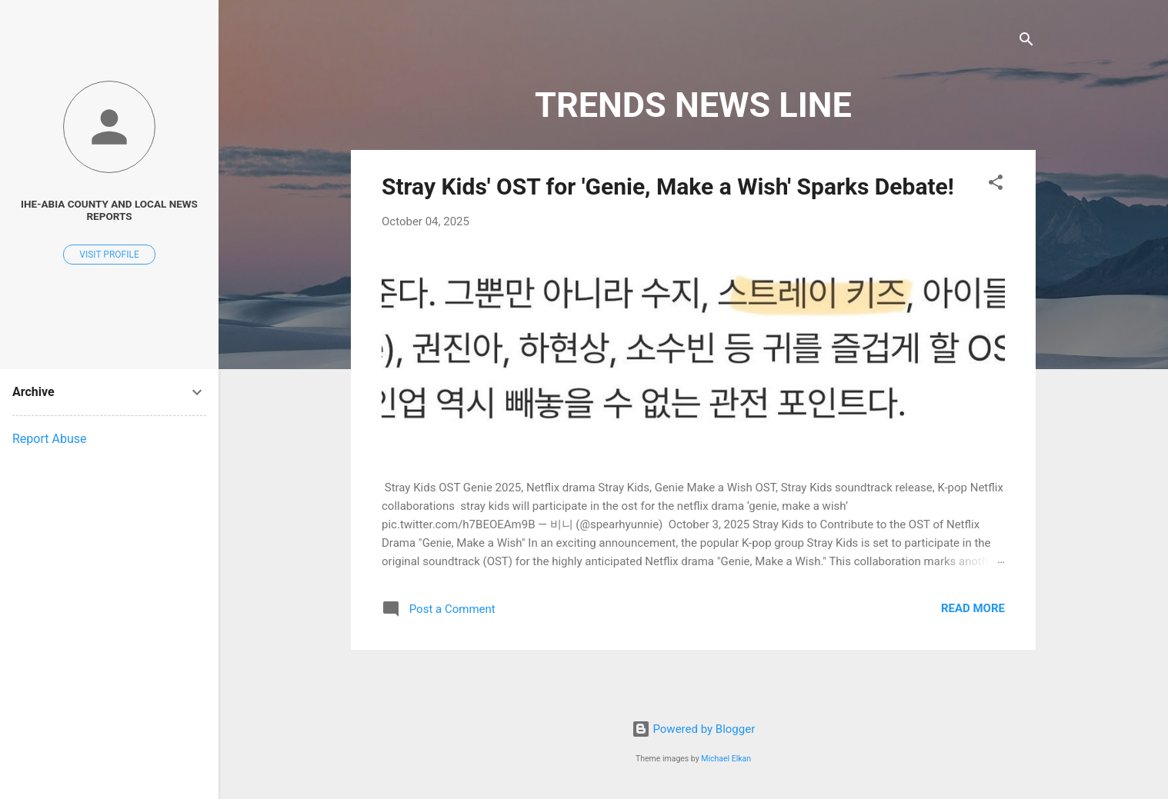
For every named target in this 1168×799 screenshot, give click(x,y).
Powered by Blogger (694, 729)
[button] (995, 185)
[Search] (1026, 41)
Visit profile (108, 254)
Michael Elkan (726, 759)
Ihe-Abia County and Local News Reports (109, 210)
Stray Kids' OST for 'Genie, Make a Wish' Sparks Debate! (668, 186)
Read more (973, 608)
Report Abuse (49, 438)
